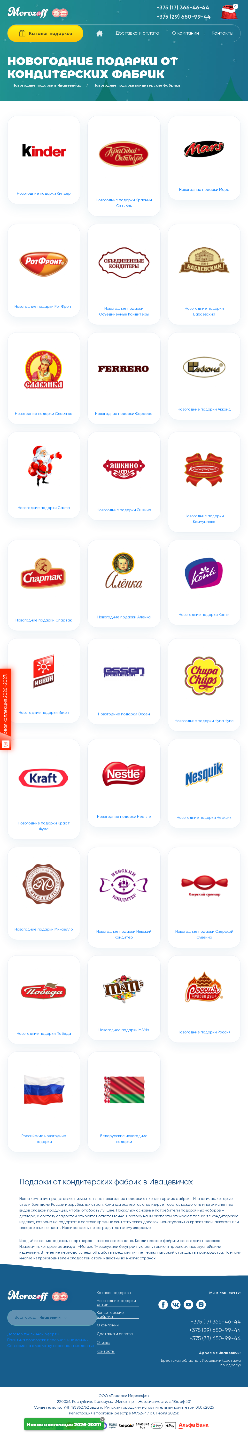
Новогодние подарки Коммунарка (204, 504)
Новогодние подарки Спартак (44, 608)
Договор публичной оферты (33, 1334)
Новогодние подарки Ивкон (44, 703)
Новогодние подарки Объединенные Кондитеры (124, 297)
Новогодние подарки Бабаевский (204, 297)
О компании (185, 33)
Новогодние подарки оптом (116, 1303)
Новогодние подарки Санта (44, 497)
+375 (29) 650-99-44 (183, 17)
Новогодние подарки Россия (204, 1021)
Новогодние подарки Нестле (124, 805)
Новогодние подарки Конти (204, 605)
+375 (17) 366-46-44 (182, 8)
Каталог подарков (114, 1293)
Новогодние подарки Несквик (204, 806)
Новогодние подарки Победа (44, 1022)
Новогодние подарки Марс (204, 158)
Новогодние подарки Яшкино (124, 498)
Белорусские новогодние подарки (124, 1124)
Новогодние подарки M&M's (124, 1020)
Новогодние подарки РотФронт (44, 293)
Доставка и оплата (137, 33)
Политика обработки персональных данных (47, 1340)
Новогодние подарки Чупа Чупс (204, 707)
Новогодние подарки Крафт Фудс (44, 812)
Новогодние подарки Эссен (124, 704)
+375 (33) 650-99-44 (215, 1338)
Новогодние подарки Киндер (44, 160)
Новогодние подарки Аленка (124, 606)
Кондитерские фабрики (110, 1315)
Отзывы (103, 1343)
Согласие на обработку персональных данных (50, 1346)
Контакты (222, 33)
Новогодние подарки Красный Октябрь (124, 166)
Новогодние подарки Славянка (43, 400)
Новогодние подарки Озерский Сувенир (204, 920)
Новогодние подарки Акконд (204, 398)
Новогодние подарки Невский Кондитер (124, 920)
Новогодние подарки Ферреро (124, 400)
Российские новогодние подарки (44, 1124)
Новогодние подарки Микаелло (44, 916)
